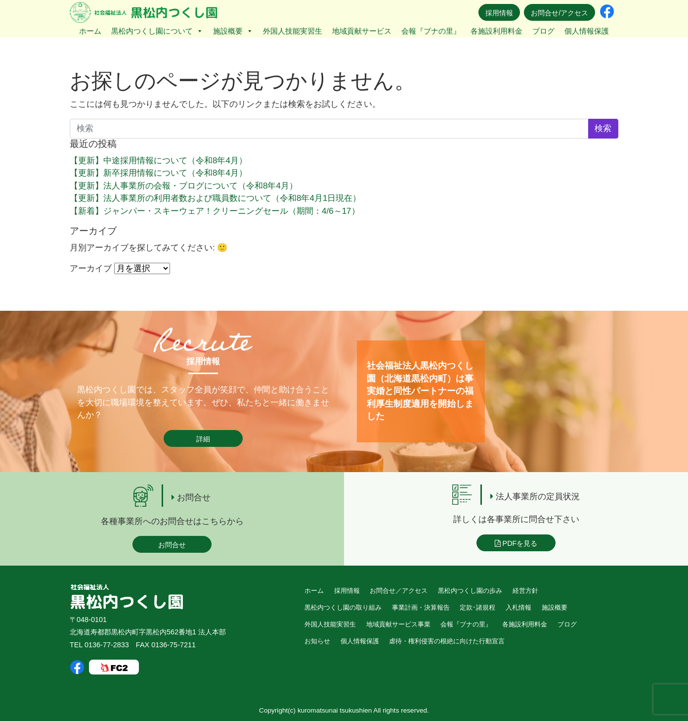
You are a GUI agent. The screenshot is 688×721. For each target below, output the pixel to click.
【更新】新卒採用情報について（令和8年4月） (158, 173)
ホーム (90, 31)
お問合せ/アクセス (559, 13)
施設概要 (233, 31)
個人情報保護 (586, 31)
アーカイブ (91, 268)
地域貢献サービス (361, 31)
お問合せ (172, 545)
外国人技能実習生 (292, 31)
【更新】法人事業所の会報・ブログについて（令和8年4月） (184, 186)
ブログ (543, 31)
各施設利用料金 (496, 31)
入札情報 (518, 607)
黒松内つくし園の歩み (470, 590)
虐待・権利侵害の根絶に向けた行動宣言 (447, 641)
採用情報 (499, 13)
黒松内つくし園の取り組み (343, 607)
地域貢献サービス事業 (398, 624)
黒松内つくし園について (157, 31)
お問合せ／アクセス (399, 590)
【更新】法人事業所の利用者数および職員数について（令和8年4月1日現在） (215, 198)
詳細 (203, 439)
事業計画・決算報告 (421, 607)
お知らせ (317, 641)
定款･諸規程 (477, 607)
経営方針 (525, 590)
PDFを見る (516, 543)
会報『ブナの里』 (431, 31)
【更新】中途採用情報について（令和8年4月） (158, 160)
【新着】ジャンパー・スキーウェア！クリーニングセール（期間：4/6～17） (215, 211)
